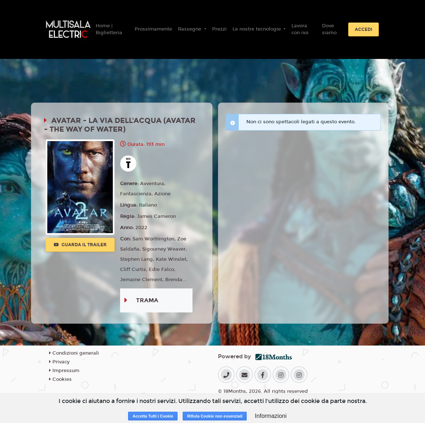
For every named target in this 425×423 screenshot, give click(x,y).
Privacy (59, 362)
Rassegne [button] (190, 29)
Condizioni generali (74, 353)
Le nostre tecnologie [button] (257, 29)
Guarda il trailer (80, 244)
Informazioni (270, 416)
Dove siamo (329, 29)
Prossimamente (153, 29)
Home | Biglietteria (109, 29)
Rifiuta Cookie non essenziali (214, 416)
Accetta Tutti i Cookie (152, 416)
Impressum (64, 371)
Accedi (363, 29)
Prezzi (219, 29)
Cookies (60, 379)
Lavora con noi (300, 29)
